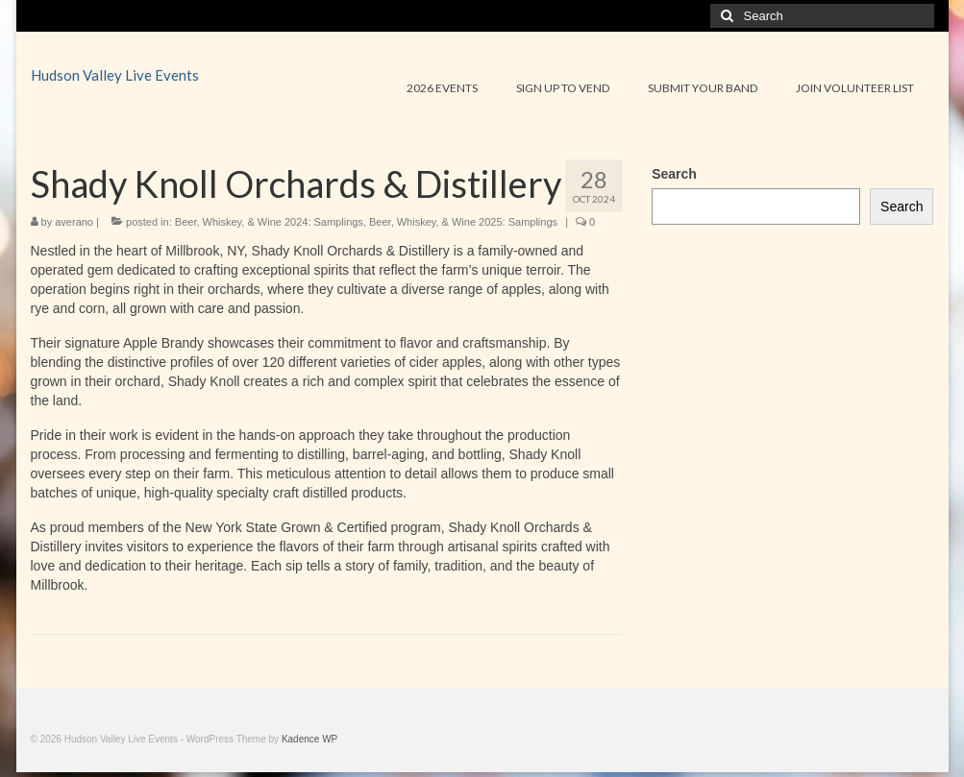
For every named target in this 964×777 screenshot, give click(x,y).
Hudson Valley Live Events (115, 75)
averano (74, 222)
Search (674, 174)
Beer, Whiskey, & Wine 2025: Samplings (463, 222)
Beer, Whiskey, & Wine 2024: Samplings (269, 222)
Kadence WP (309, 739)
